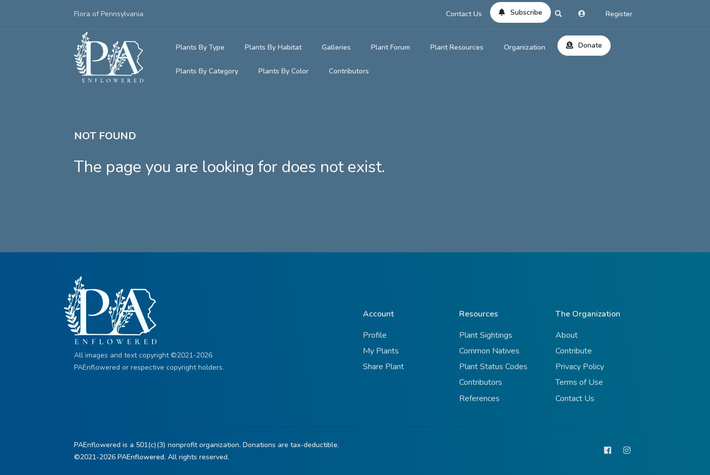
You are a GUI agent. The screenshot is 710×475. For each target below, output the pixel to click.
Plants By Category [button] (207, 71)
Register (619, 14)
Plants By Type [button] (200, 47)
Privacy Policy (579, 366)
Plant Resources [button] (456, 47)
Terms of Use (579, 382)
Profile (375, 335)
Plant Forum (390, 47)
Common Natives (489, 351)
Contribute (573, 351)
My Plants (381, 351)
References (479, 398)
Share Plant (383, 366)
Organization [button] (524, 47)
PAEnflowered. (142, 457)
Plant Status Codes (493, 366)
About (566, 335)
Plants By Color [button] (283, 71)
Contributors (349, 71)
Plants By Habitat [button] (273, 47)
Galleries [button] (336, 47)
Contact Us (464, 14)
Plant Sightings (485, 335)
